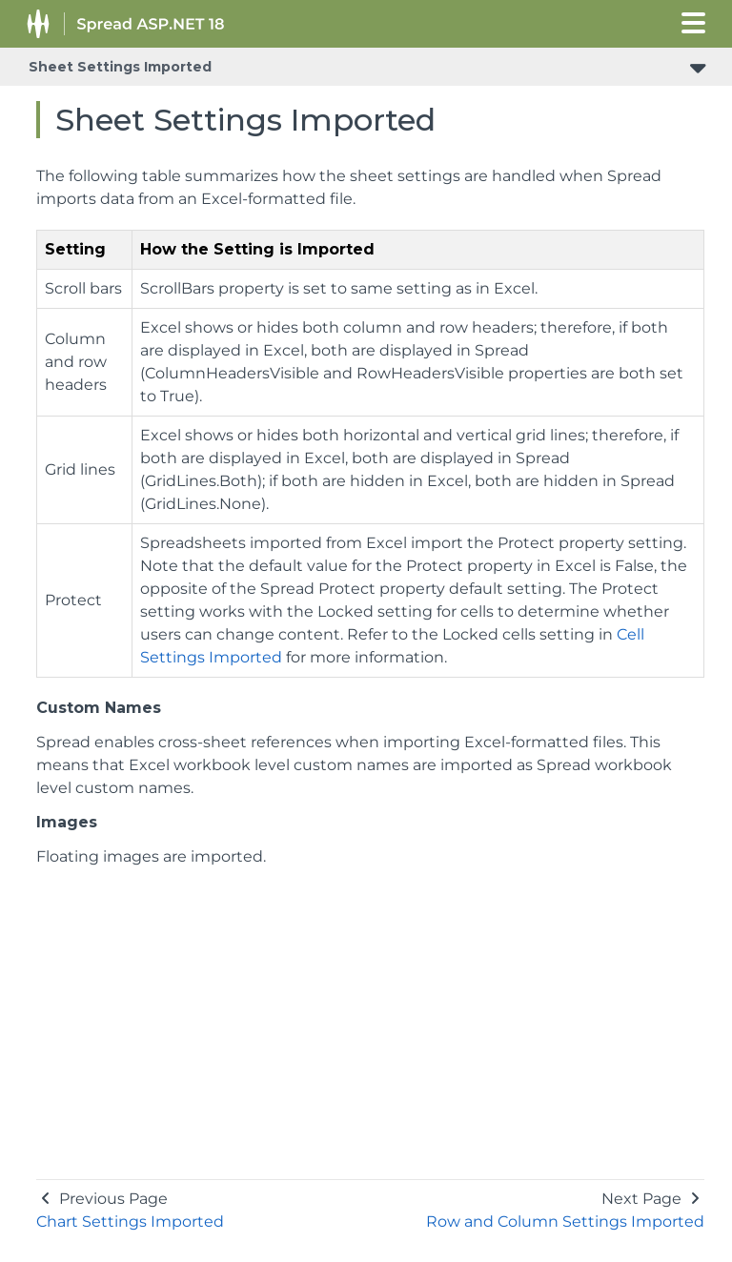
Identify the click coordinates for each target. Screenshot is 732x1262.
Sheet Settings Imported (120, 66)
